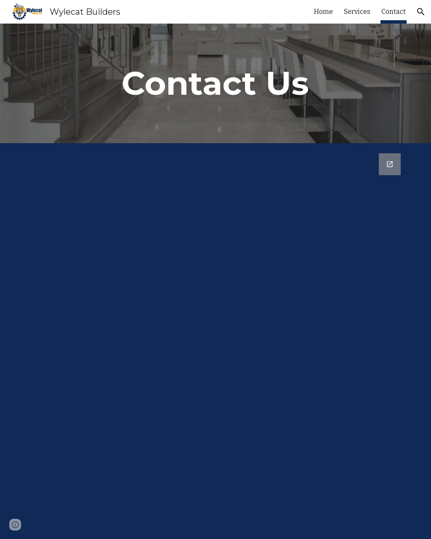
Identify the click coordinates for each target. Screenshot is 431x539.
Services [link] (357, 12)
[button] (421, 12)
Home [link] (323, 12)
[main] (215, 83)
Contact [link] (393, 12)
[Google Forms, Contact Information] (215, 341)
